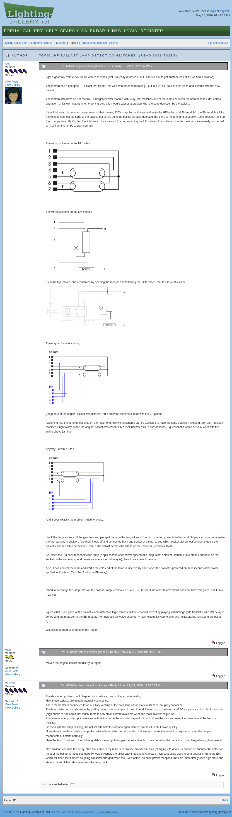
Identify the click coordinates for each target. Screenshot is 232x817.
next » (225, 42)
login (213, 11)
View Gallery (12, 84)
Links (114, 31)
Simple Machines (85, 812)
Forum (12, 31)
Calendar (93, 31)
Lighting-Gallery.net (15, 42)
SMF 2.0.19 (52, 812)
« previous (214, 42)
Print (225, 800)
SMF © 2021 (68, 812)
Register (151, 31)
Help (51, 31)
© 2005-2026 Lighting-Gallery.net (23, 812)
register (224, 11)
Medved (9, 683)
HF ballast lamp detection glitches (97, 42)
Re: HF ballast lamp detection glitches (84, 652)
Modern (60, 42)
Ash (7, 64)
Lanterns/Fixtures (41, 42)
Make (8, 649)
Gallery (33, 31)
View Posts (11, 81)
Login (131, 31)
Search (69, 31)
